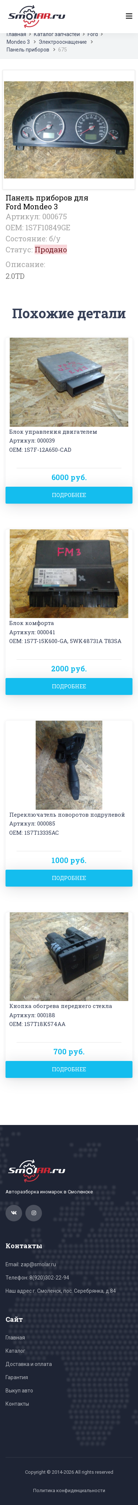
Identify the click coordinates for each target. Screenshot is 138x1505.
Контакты (17, 1404)
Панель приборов (28, 50)
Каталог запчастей (57, 34)
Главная (16, 34)
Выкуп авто (19, 1391)
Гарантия (17, 1377)
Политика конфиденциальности (69, 1490)
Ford (93, 34)
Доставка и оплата (29, 1364)
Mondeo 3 (18, 42)
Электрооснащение (63, 42)
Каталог (15, 1351)
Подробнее (69, 494)
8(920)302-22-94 (49, 1278)
